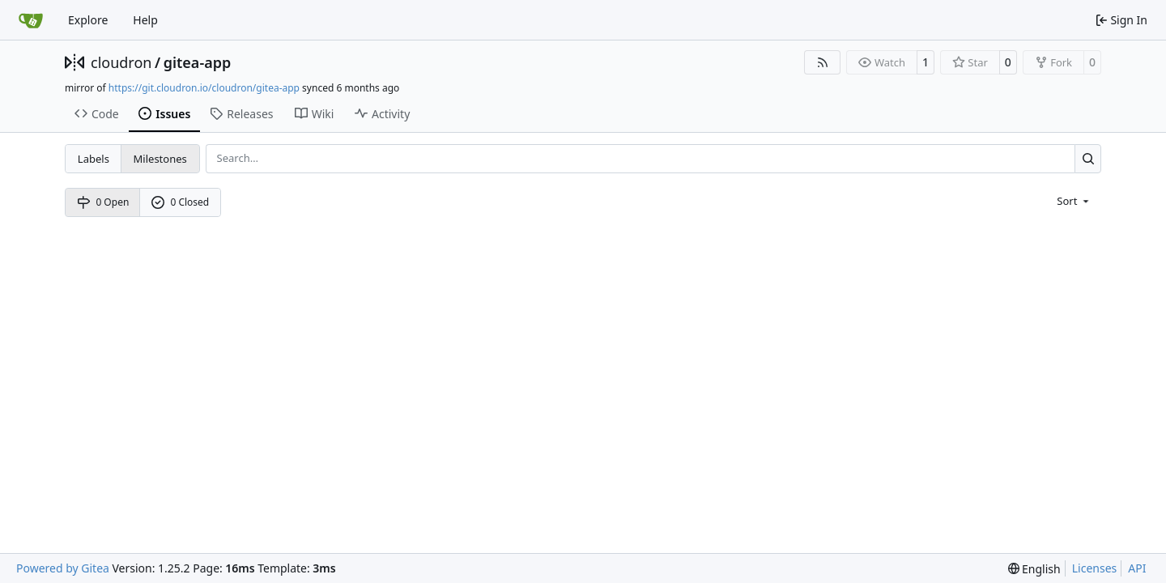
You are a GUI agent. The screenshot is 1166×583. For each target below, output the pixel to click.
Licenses (1094, 568)
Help (145, 20)
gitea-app (198, 62)
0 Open (103, 202)
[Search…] (1088, 158)
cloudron (121, 62)
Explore (88, 20)
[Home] (30, 20)
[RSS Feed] (822, 62)
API (1137, 568)
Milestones (160, 158)
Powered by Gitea (62, 568)
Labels (93, 158)
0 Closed (180, 202)
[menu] (1074, 200)
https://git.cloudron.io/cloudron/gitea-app (204, 88)
